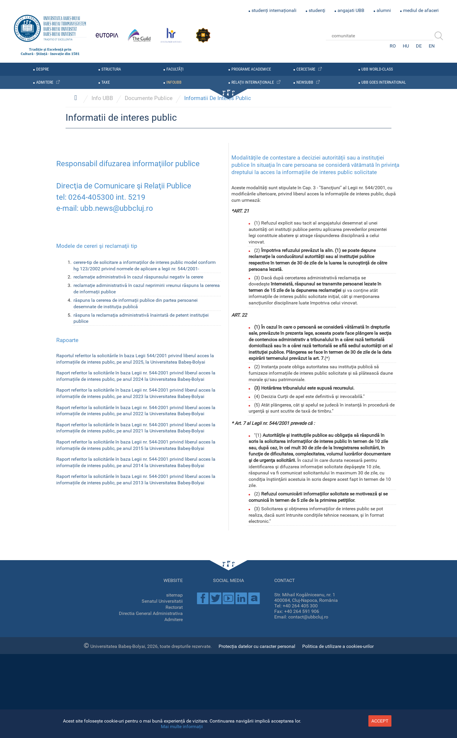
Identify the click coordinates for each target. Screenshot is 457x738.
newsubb (304, 82)
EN (432, 46)
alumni (384, 10)
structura (111, 69)
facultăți (175, 69)
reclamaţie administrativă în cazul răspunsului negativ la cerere (138, 572)
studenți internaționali (274, 10)
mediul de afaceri (421, 10)
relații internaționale (252, 82)
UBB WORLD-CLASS (377, 69)
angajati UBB (351, 10)
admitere (44, 82)
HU (406, 46)
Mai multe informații (182, 726)
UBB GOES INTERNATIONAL (383, 82)
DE (419, 46)
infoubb (174, 82)
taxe (105, 82)
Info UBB (102, 393)
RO (393, 46)
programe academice (251, 69)
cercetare (305, 69)
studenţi (317, 10)
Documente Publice (149, 393)
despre (42, 69)
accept (380, 721)
